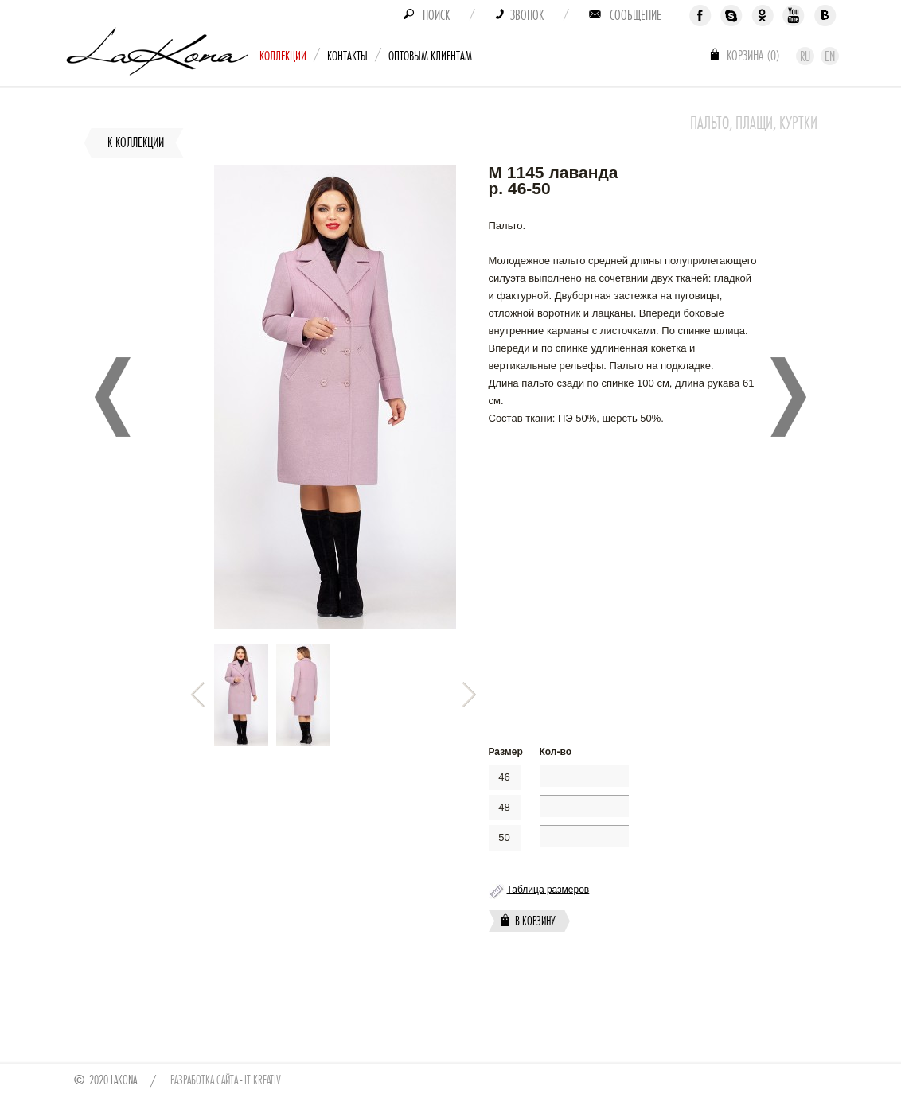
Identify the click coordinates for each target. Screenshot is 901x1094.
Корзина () (753, 56)
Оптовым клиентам (430, 56)
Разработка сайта (204, 1080)
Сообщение (635, 15)
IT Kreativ (262, 1080)
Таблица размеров (548, 889)
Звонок (527, 15)
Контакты (347, 56)
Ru (805, 56)
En (830, 56)
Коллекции (282, 56)
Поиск (436, 15)
